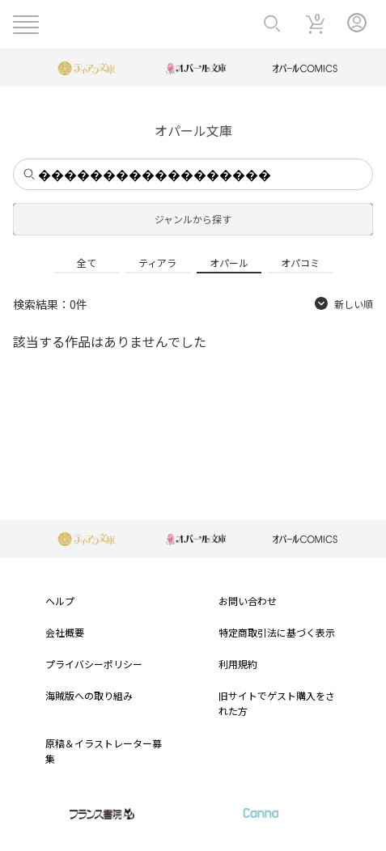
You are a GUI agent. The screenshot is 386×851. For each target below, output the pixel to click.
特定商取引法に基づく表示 (276, 632)
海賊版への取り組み (89, 695)
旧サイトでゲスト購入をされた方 (276, 703)
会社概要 (64, 632)
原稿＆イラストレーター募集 (103, 750)
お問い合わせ (247, 601)
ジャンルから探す (193, 219)
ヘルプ (59, 601)
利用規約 (237, 664)
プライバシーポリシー (93, 664)
